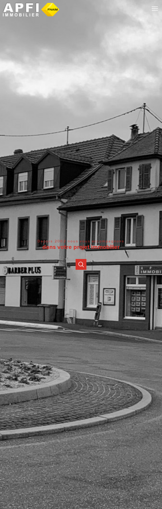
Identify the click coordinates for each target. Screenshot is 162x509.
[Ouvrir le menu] (156, 8)
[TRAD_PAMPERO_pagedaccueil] (31, 15)
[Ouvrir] (81, 264)
